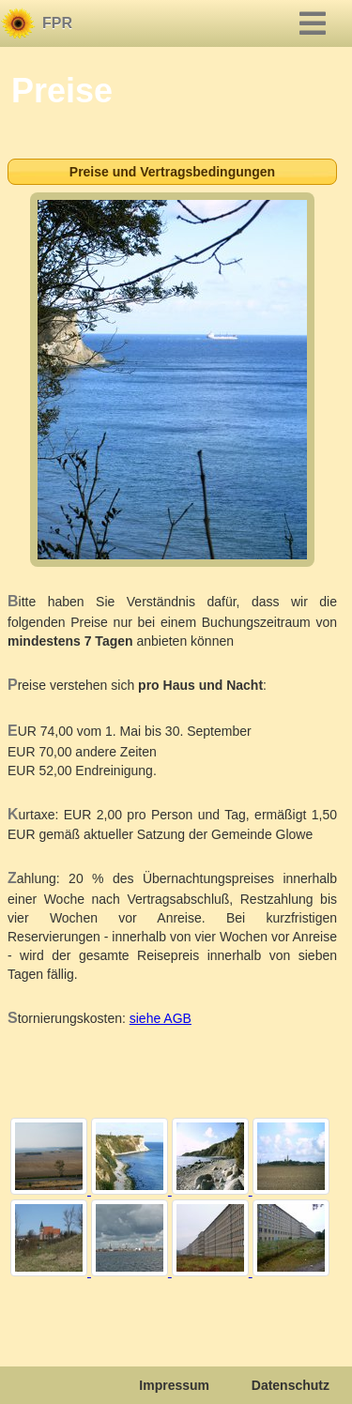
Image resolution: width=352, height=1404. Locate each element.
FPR (57, 23)
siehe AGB (160, 1018)
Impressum (174, 1385)
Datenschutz (290, 1385)
